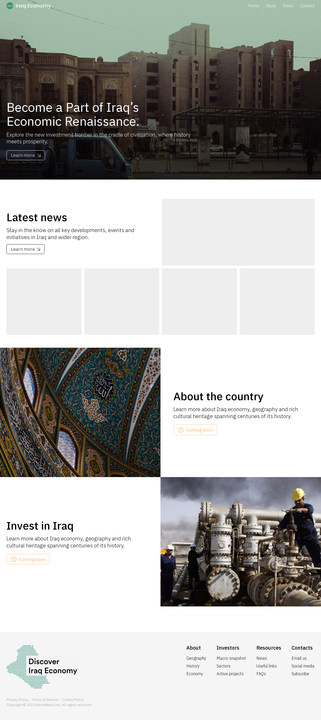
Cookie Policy (72, 699)
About (271, 5)
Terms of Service (45, 699)
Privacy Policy (17, 699)
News (288, 5)
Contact (307, 5)
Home (253, 5)
